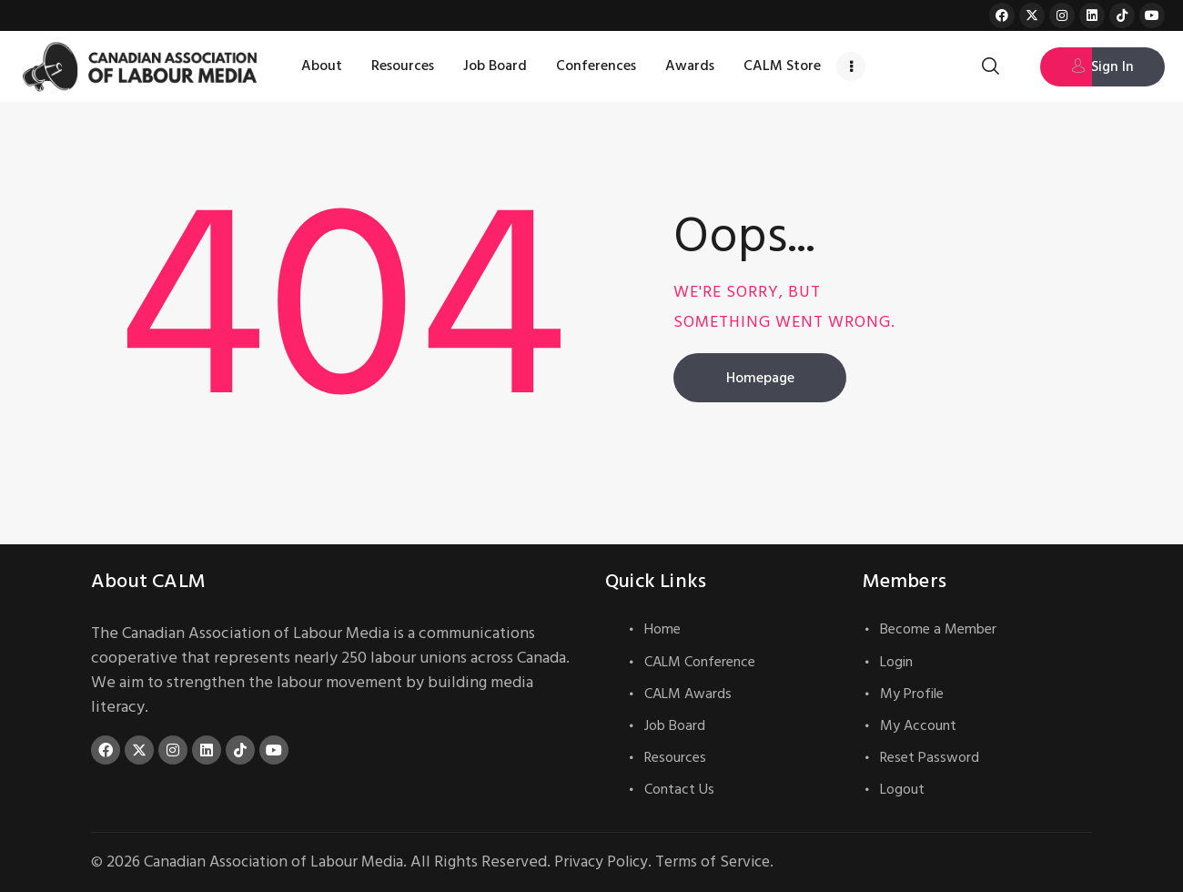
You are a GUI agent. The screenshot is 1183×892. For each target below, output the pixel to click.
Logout (902, 789)
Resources (675, 757)
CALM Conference (699, 662)
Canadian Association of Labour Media (277, 861)
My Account (918, 725)
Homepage (760, 378)
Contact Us (679, 789)
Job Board (674, 725)
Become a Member (938, 629)
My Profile (912, 693)
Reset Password (929, 757)
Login (896, 662)
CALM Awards (688, 693)
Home (662, 629)
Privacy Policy (611, 861)
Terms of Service (727, 861)
